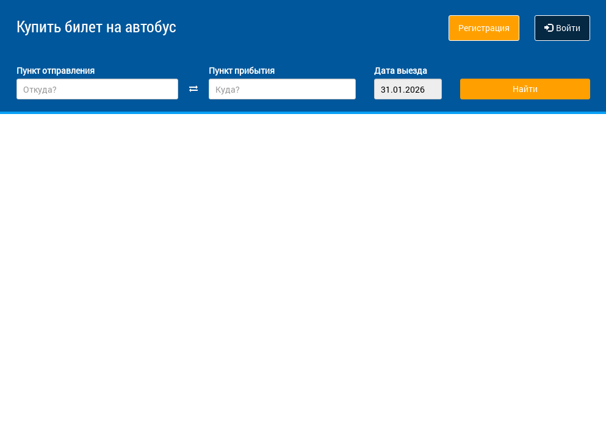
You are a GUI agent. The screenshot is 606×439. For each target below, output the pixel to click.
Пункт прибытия (242, 68)
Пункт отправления (55, 68)
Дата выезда (400, 68)
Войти (562, 28)
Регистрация (484, 28)
